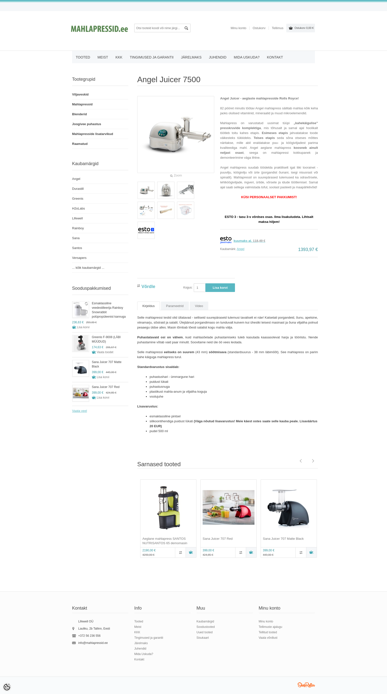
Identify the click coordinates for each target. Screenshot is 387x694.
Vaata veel (79, 411)
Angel (240, 249)
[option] (167, 519)
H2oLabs (78, 208)
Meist (102, 57)
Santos (77, 248)
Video (199, 306)
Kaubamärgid (205, 621)
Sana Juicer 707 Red (217, 538)
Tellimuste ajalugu (270, 627)
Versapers (79, 258)
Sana (75, 238)
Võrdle (148, 285)
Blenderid (79, 114)
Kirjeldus (148, 306)
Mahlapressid (82, 104)
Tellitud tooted (268, 632)
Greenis (77, 198)
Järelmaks (191, 57)
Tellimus (277, 28)
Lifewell (77, 218)
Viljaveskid (80, 94)
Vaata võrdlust (268, 637)
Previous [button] (133, 519)
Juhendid (217, 57)
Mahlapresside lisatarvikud (92, 134)
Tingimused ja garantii (152, 57)
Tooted (83, 57)
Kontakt (275, 57)
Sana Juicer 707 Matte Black (283, 538)
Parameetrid (175, 306)
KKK (119, 57)
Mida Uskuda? (246, 57)
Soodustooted (205, 627)
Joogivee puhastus (86, 124)
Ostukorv (304, 27)
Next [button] (321, 519)
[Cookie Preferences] (6, 687)
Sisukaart (202, 637)
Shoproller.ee (306, 684)
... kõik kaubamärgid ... (88, 268)
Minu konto (238, 28)
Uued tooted (204, 632)
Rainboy (78, 228)
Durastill (78, 189)
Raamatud (80, 144)
